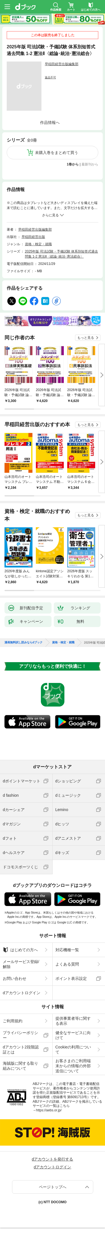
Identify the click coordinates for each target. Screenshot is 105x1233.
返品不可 (50, 77)
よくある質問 (67, 964)
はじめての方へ (20, 950)
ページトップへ (52, 1187)
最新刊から (89, 164)
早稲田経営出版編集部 (61, 64)
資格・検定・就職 (38, 244)
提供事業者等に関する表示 (73, 1021)
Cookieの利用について (73, 1049)
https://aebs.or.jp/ (49, 1110)
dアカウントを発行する (52, 1159)
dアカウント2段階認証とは (21, 1049)
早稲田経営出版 (33, 237)
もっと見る (85, 338)
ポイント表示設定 (71, 978)
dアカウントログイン (21, 993)
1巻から (73, 164)
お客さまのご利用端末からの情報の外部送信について (73, 1066)
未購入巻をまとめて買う (56, 152)
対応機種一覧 (67, 950)
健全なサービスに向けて (73, 1035)
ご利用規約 (12, 1021)
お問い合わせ (14, 978)
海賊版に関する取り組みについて (20, 1066)
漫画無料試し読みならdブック (23, 642)
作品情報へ (50, 122)
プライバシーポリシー (20, 1035)
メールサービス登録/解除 (21, 964)
